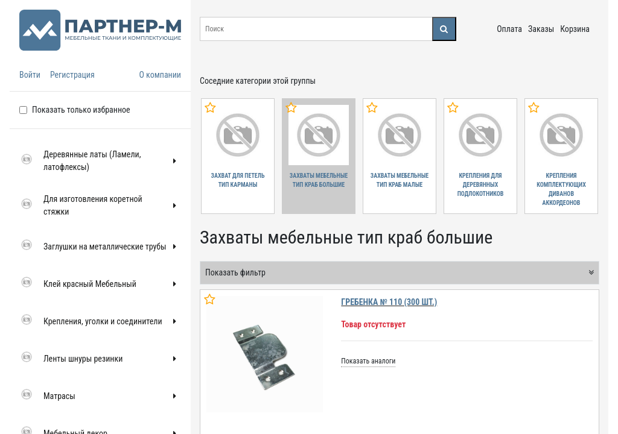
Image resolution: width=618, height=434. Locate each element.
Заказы (541, 29)
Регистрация (72, 75)
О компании (160, 75)
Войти (29, 75)
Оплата (509, 29)
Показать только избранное (81, 110)
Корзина (575, 29)
